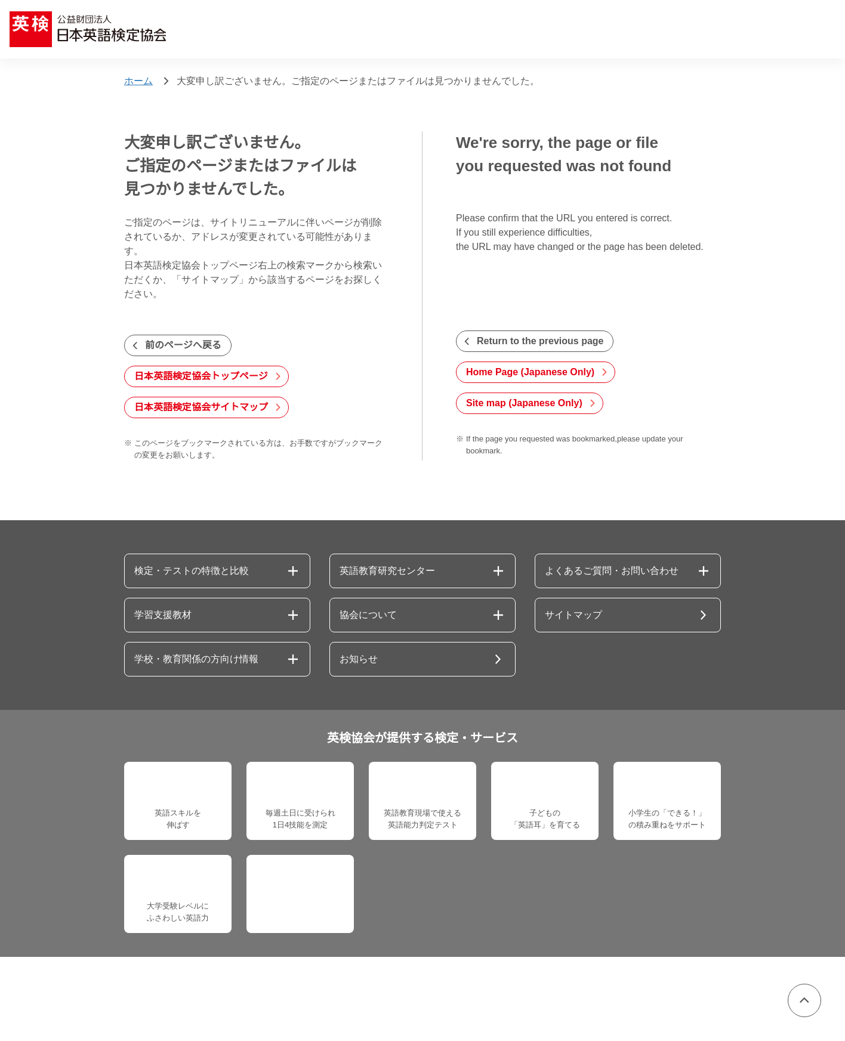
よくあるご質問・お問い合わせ (612, 571)
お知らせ (359, 659)
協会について (368, 615)
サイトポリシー (461, 999)
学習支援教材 (163, 615)
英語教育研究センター (387, 571)
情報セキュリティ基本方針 (266, 999)
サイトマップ (573, 615)
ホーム (138, 81)
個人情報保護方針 (155, 999)
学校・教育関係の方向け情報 (196, 659)
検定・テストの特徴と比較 (191, 571)
